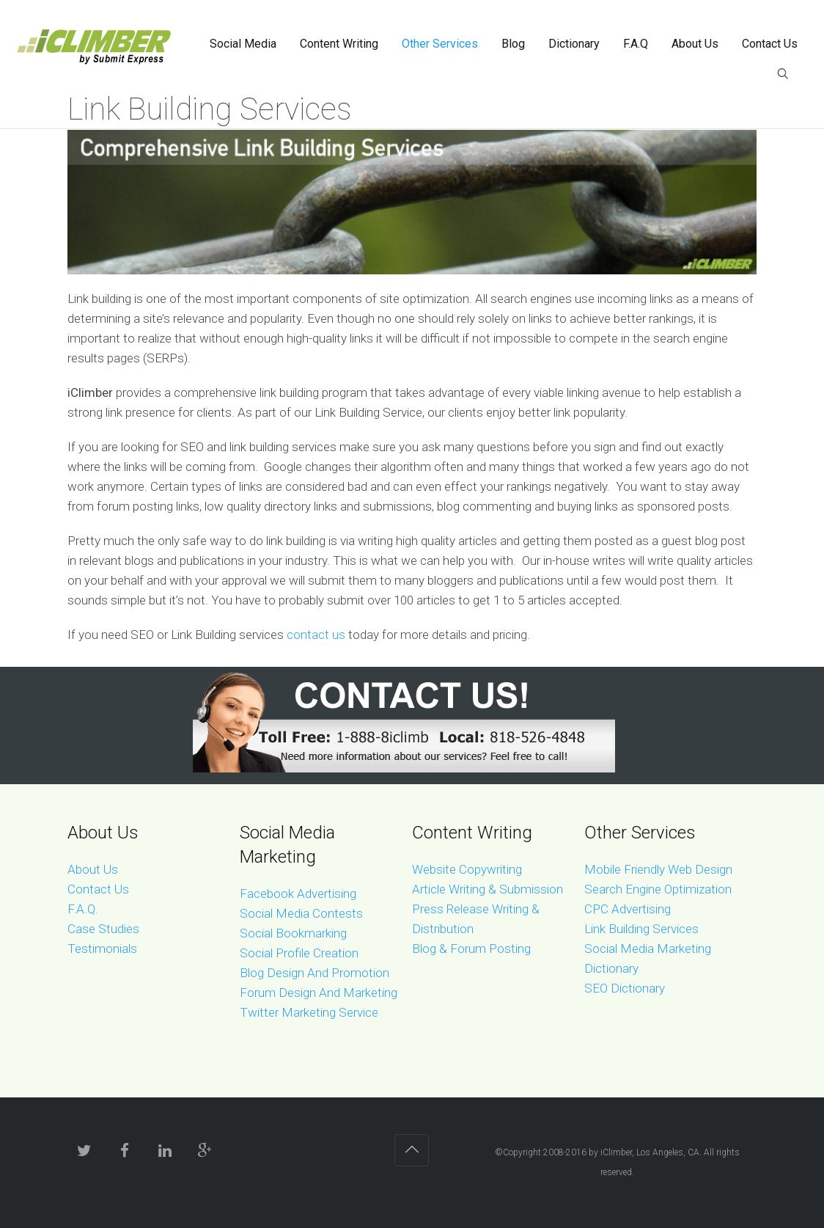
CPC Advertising (627, 909)
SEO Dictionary (624, 988)
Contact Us (98, 889)
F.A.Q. (82, 909)
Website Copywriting (467, 869)
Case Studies (103, 928)
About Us (92, 869)
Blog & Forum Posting (471, 948)
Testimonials (102, 948)
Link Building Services (641, 928)
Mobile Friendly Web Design (658, 869)
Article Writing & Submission (487, 889)
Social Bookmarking (293, 933)
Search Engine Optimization (658, 889)
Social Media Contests (301, 913)
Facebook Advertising (298, 893)
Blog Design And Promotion (314, 972)
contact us (316, 634)
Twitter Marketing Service (309, 1012)
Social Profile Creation (299, 953)
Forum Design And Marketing (318, 992)
